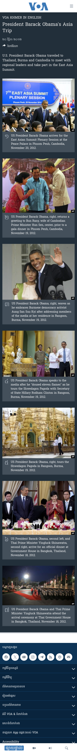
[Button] (10, 47)
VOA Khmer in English (21, 17)
